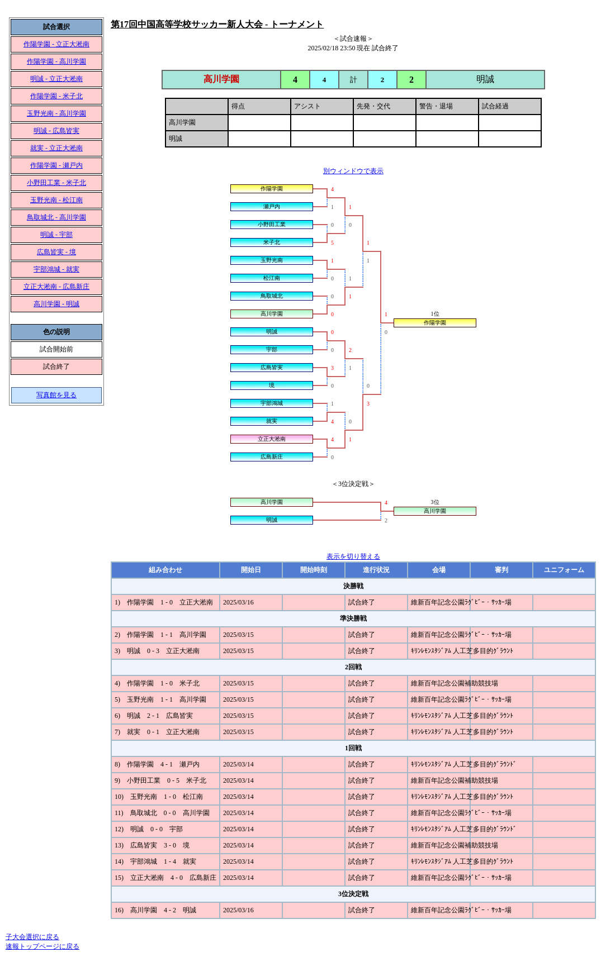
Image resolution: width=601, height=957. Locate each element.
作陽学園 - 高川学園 (56, 61)
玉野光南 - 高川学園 (56, 113)
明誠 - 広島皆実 (56, 131)
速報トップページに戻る (42, 946)
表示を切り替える (353, 556)
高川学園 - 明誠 (56, 304)
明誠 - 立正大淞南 (56, 79)
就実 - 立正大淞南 (56, 148)
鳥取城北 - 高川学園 (56, 217)
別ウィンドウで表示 (353, 171)
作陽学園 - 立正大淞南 (56, 44)
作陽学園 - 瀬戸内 (56, 165)
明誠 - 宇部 (56, 235)
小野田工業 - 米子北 (56, 183)
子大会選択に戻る (32, 937)
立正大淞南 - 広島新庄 (56, 287)
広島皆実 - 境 (56, 252)
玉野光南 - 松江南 (56, 200)
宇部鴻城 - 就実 (56, 269)
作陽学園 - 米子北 (56, 96)
